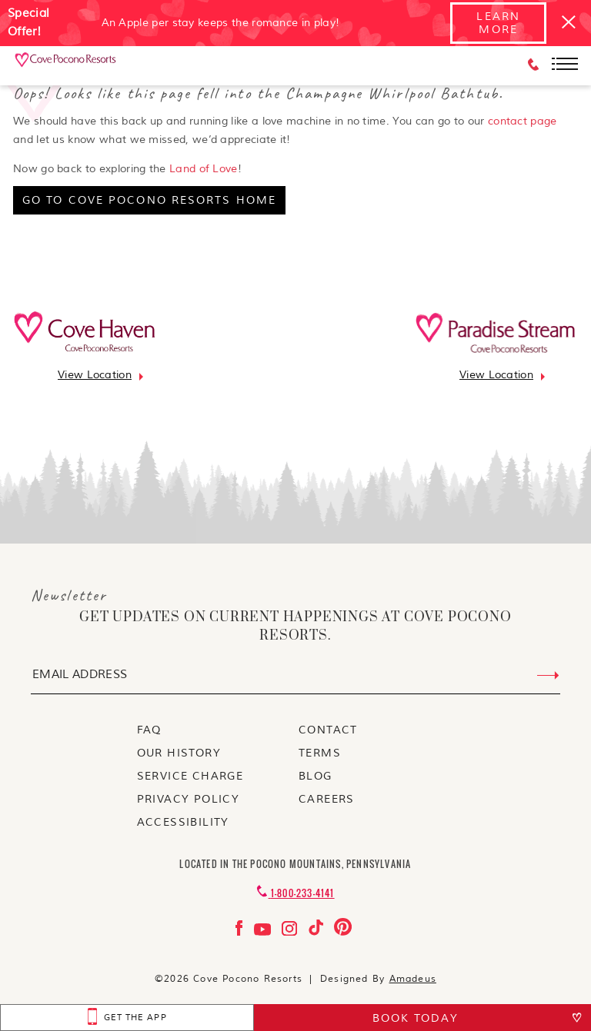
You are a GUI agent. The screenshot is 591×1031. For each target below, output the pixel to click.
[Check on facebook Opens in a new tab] (240, 932)
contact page (522, 121)
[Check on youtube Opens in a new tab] (264, 932)
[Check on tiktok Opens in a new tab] (317, 932)
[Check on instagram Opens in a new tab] (291, 932)
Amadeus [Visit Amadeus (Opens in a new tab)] (412, 979)
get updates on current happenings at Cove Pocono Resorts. (295, 626)
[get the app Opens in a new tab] (127, 1017)
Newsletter (69, 595)
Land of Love (203, 168)
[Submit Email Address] (548, 675)
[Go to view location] (95, 374)
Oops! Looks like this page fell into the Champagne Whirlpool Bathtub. (258, 93)
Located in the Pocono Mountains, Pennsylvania (295, 863)
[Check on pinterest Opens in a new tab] (343, 932)
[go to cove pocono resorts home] (149, 200)
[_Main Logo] (66, 65)
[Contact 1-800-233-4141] (295, 893)
